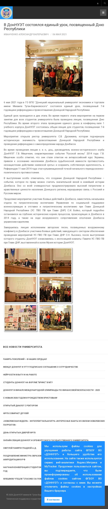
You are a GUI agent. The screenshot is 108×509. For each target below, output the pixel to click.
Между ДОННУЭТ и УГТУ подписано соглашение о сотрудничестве (40, 367)
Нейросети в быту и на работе (20, 374)
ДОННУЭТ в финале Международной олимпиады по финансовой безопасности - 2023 (51, 390)
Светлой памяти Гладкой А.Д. (20, 448)
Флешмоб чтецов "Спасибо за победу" (24, 479)
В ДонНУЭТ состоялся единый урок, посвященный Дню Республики (54, 27)
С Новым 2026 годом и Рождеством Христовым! (30, 398)
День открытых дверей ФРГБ (19, 432)
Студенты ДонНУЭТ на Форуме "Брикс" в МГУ (28, 382)
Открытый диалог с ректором (20, 405)
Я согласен (53, 499)
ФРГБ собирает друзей (16, 413)
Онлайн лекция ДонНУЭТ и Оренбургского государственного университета (45, 440)
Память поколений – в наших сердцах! (25, 359)
